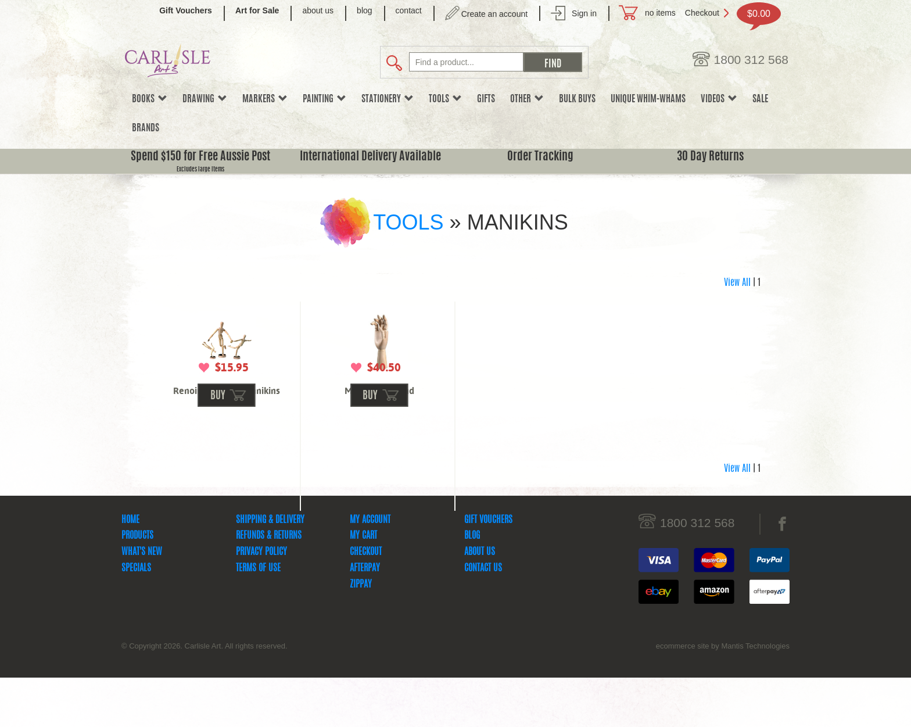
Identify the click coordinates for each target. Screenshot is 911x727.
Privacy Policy (261, 601)
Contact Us (483, 617)
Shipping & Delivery (270, 569)
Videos (719, 99)
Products (137, 585)
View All (737, 283)
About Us (479, 601)
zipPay (361, 634)
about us (317, 10)
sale (760, 99)
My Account (370, 569)
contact (409, 10)
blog (364, 10)
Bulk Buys (577, 99)
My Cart (363, 585)
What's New (141, 601)
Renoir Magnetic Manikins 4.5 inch (226, 396)
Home (130, 569)
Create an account (494, 14)
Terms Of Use (258, 617)
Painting (324, 99)
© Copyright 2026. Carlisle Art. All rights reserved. (204, 695)
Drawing (204, 99)
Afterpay (365, 617)
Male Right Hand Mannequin (379, 396)
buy (217, 446)
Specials (136, 617)
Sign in (584, 13)
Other (527, 99)
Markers (265, 99)
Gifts (486, 99)
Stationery (387, 99)
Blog (472, 585)
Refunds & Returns (269, 585)
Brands (145, 128)
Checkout (702, 12)
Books (149, 99)
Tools (445, 99)
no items (660, 12)
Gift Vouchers (488, 569)
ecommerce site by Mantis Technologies (723, 695)
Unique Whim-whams (648, 99)
